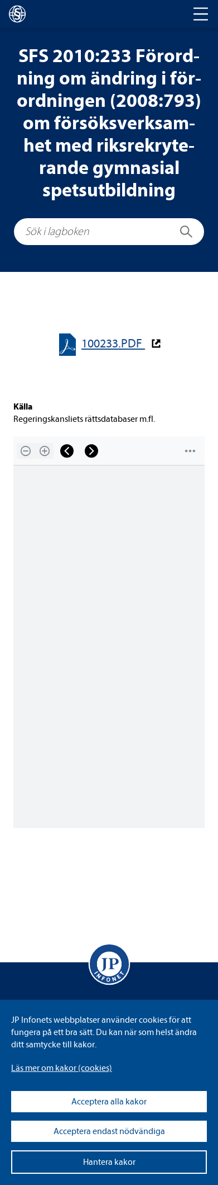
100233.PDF (113, 344)
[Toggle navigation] (200, 14)
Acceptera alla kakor (109, 1102)
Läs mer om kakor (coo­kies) (61, 1068)
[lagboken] (17, 14)
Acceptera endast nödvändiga (109, 1131)
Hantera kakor (109, 1162)
